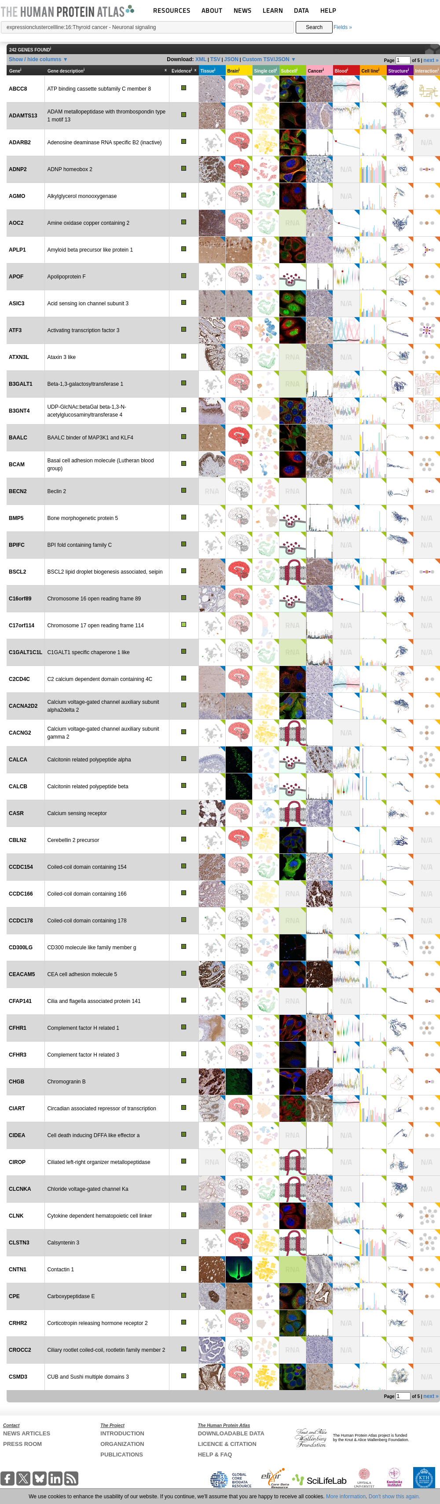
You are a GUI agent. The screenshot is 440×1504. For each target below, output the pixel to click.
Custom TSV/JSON (265, 59)
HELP (328, 10)
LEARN (273, 10)
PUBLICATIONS (121, 1454)
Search (314, 27)
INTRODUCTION (122, 1433)
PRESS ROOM (22, 1444)
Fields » (343, 27)
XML (200, 59)
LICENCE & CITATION (227, 1444)
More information (346, 1496)
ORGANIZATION (122, 1444)
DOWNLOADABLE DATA (231, 1433)
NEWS (243, 10)
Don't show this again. (394, 1496)
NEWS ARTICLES (26, 1433)
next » (431, 60)
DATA (301, 10)
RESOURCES (172, 10)
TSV (215, 59)
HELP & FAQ (215, 1454)
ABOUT (212, 10)
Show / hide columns (35, 59)
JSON (231, 59)
